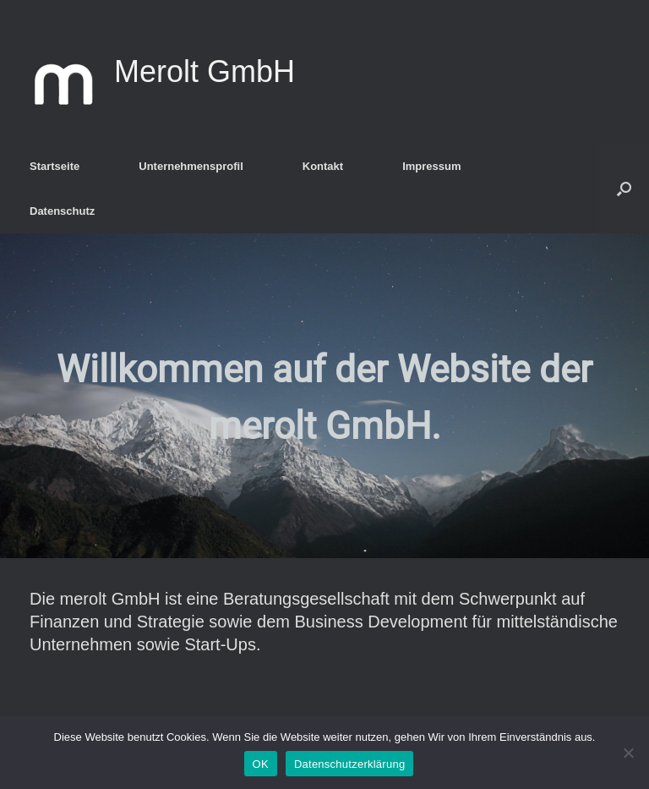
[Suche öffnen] (624, 188)
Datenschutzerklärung (349, 764)
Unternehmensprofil (191, 166)
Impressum (431, 166)
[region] (324, 395)
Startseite (54, 166)
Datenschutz (62, 211)
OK (261, 764)
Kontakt (323, 166)
